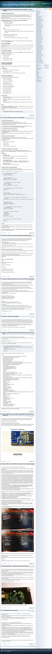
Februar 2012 (39, 45)
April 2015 (38, 30)
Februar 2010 (39, 59)
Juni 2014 (38, 33)
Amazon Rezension (14, 613)
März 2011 (38, 53)
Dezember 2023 (39, 19)
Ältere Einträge (32, 646)
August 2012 (39, 42)
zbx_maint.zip (10, 311)
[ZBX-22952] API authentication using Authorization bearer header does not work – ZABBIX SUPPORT (16, 309)
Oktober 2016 (39, 27)
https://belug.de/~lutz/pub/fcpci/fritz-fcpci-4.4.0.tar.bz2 (9, 340)
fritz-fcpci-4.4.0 (7, 341)
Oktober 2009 (39, 61)
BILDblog (38, 13)
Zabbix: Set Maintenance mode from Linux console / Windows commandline (18, 278)
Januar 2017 (39, 25)
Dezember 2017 (39, 24)
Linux (25, 1)
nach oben (49, 649)
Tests (27, 1)
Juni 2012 (38, 44)
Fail (14, 1)
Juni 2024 (38, 18)
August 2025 (39, 16)
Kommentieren (5, 276)
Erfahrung (39, 77)
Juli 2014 (38, 32)
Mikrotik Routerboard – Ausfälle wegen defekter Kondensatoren (16, 566)
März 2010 (38, 58)
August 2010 (39, 56)
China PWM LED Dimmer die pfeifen (10, 610)
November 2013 (39, 38)
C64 (4, 1)
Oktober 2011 (39, 47)
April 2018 (38, 23)
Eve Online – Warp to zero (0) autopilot (11, 316)
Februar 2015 (39, 31)
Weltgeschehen (38, 1)
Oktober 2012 (39, 41)
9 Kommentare (5, 563)
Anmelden (46, 66)
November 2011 (39, 46)
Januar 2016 (39, 28)
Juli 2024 (38, 17)
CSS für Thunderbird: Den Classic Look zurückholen (13, 117)
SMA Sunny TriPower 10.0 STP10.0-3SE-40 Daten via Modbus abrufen (17, 235)
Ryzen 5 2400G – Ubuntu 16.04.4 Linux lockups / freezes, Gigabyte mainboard (19, 463)
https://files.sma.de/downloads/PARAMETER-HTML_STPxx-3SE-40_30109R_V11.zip (13, 252)
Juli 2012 (38, 43)
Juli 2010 (38, 57)
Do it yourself (8, 1)
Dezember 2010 (39, 54)
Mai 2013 (38, 40)
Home (2, 1)
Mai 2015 (38, 29)
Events (12, 1)
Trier (29, 1)
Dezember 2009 (39, 60)
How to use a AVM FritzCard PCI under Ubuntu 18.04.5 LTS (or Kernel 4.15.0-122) (18, 333)
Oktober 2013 (39, 39)
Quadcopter (39, 68)
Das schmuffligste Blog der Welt (18, 5)
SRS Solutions (9, 651)
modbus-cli (3, 247)
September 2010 (39, 55)
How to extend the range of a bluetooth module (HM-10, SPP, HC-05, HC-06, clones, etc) (18, 415)
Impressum (48, 6)
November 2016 (39, 26)
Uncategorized (33, 1)
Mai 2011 (38, 52)
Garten (17, 1)
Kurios (22, 1)
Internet (19, 1)
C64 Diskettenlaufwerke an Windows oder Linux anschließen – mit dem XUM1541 (17, 10)
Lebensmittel (40, 78)
